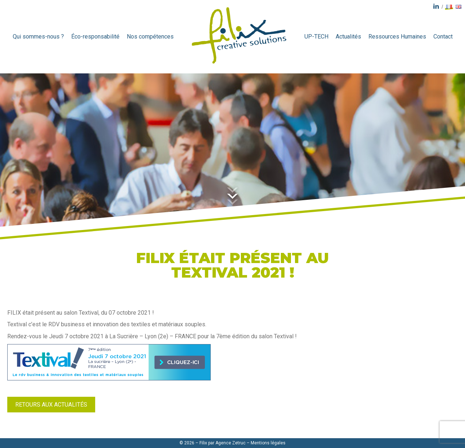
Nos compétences (150, 36)
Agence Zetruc (230, 442)
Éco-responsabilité (95, 36)
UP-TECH (316, 36)
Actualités (348, 36)
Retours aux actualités (51, 404)
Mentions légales (268, 442)
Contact (443, 36)
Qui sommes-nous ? (38, 36)
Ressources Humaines (397, 36)
